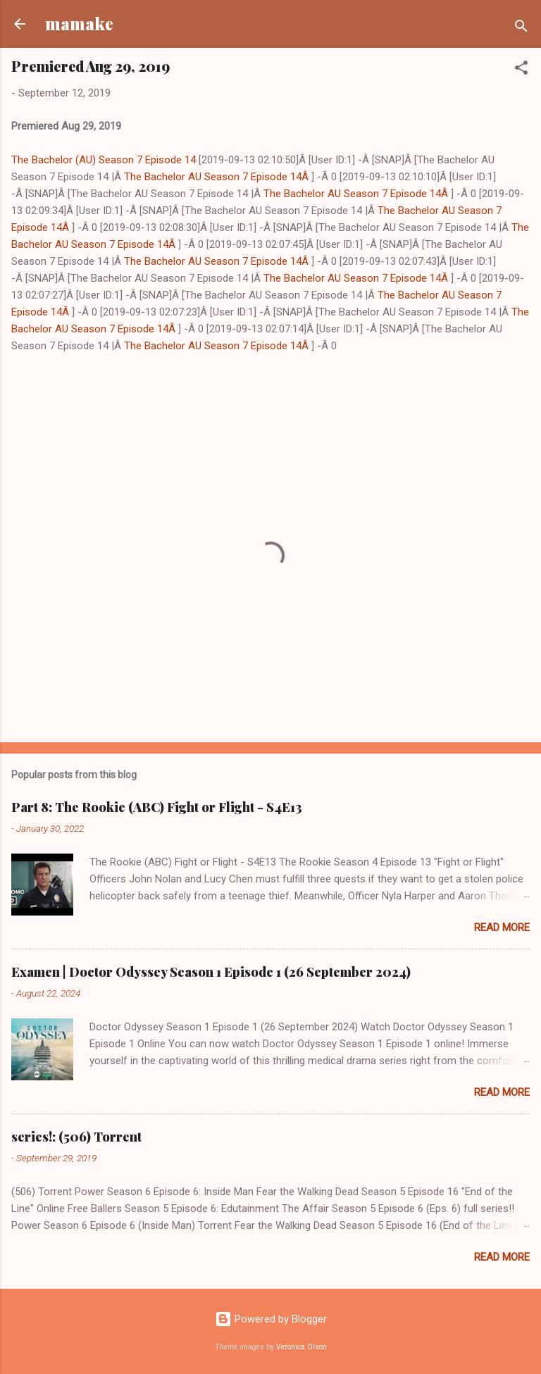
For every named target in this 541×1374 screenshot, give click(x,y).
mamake (79, 24)
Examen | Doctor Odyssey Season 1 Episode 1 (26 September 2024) (211, 971)
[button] (521, 70)
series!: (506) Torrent (76, 1136)
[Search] (521, 28)
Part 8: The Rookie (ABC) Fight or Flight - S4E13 (156, 807)
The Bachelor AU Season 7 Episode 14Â (217, 176)
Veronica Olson (301, 1346)
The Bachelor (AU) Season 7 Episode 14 (103, 160)
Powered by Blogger (271, 1319)
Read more (502, 927)
